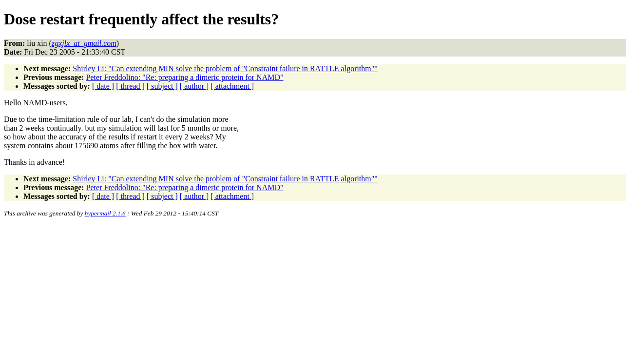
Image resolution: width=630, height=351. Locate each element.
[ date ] (103, 86)
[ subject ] (162, 86)
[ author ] (194, 86)
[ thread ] (130, 86)
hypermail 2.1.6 (105, 213)
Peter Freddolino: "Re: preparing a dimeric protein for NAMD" (185, 77)
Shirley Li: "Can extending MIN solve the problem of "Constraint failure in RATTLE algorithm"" (225, 68)
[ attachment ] (232, 86)
